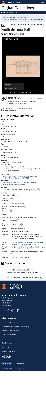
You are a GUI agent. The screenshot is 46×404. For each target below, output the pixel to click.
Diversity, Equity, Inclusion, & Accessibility (15, 327)
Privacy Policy (20, 364)
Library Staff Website (9, 334)
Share (31, 24)
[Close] (22, 84)
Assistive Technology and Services (13, 323)
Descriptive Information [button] (17, 116)
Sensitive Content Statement (10, 12)
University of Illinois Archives (18, 17)
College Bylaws (20, 369)
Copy (20, 98)
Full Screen (34, 92)
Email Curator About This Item (23, 270)
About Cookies (6, 364)
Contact (21, 24)
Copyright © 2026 (7, 369)
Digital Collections (17, 7)
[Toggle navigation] (43, 8)
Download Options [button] (14, 263)
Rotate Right (18, 92)
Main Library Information (14, 295)
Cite (13, 24)
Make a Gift (5, 348)
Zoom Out (14, 92)
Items (26, 19)
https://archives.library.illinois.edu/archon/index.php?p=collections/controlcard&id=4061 (20, 183)
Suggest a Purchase (8, 351)
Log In (42, 2)
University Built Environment (14, 19)
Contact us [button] (10, 273)
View (39, 24)
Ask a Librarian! (6, 305)
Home (5, 17)
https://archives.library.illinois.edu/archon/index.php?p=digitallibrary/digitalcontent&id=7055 (20, 177)
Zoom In (10, 92)
